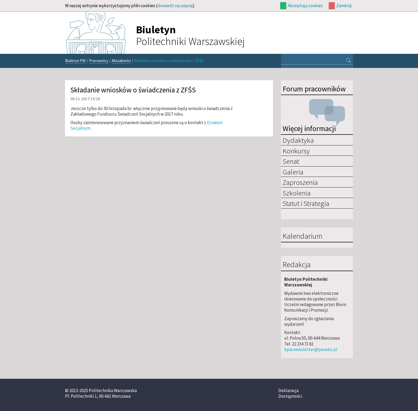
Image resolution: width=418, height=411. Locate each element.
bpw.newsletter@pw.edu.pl (310, 349)
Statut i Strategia (306, 203)
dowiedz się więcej (175, 6)
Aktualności (121, 60)
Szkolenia (297, 193)
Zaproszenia (300, 182)
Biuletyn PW (75, 60)
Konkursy (296, 151)
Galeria (293, 172)
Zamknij (344, 6)
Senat (291, 161)
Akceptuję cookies (305, 6)
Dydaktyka (298, 140)
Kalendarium (302, 236)
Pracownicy (98, 60)
